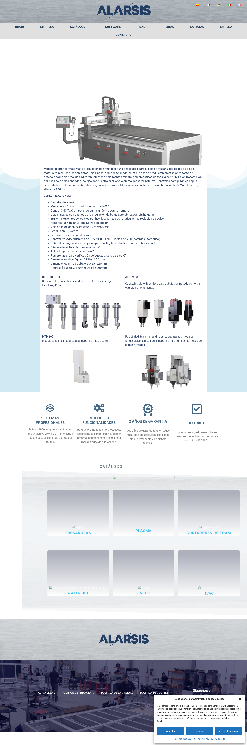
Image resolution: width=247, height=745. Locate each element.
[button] (240, 699)
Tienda (142, 27)
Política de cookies (182, 739)
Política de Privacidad (203, 739)
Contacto (123, 34)
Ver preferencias (228, 731)
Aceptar (170, 731)
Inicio (19, 27)
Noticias (197, 27)
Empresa (47, 27)
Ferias (169, 27)
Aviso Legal (220, 739)
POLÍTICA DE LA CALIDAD (117, 706)
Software (113, 27)
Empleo (226, 27)
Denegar (199, 731)
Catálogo (79, 27)
